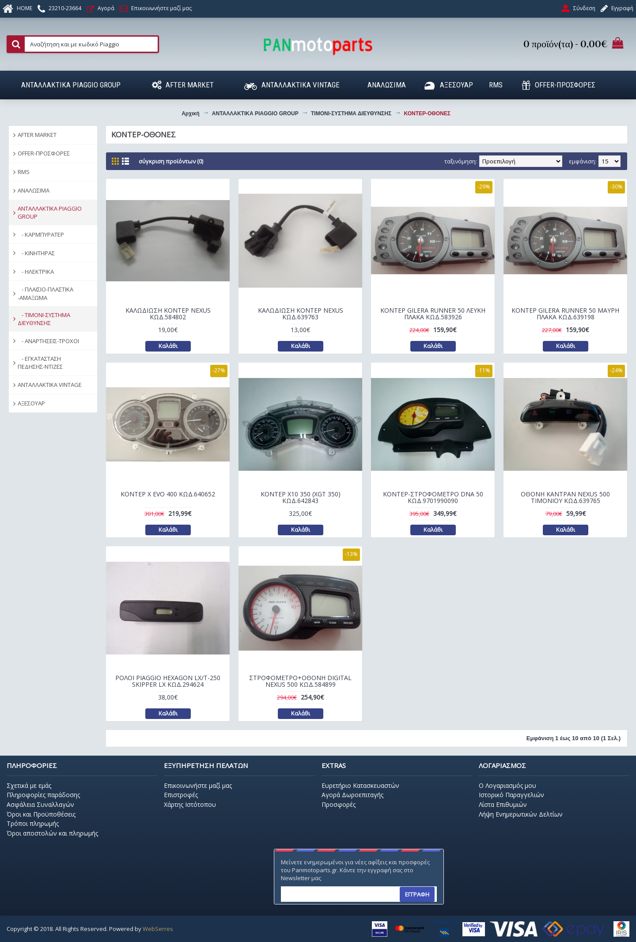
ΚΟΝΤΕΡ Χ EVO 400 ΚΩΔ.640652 (168, 494)
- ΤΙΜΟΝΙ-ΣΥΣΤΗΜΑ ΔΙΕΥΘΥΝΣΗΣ (44, 319)
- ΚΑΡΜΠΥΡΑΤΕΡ (41, 234)
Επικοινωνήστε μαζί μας (198, 785)
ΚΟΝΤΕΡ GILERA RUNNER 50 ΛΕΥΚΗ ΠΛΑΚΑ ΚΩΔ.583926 (432, 313)
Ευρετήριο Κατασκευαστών (360, 785)
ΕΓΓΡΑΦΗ (417, 894)
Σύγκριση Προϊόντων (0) (171, 161)
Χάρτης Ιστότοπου (190, 804)
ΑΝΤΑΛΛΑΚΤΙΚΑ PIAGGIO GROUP (50, 212)
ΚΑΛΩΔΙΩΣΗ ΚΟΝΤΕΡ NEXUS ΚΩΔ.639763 (300, 313)
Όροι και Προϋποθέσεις (41, 814)
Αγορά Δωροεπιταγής (352, 795)
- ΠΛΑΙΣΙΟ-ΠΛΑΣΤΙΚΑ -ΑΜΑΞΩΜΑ (45, 293)
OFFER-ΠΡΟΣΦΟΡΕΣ (44, 153)
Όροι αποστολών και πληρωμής (52, 833)
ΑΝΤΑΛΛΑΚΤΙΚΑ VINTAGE (50, 385)
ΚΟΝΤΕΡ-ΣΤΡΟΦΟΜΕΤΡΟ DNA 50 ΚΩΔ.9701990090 (433, 497)
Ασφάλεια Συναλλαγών (40, 804)
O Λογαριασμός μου (507, 785)
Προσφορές (339, 804)
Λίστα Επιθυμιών (503, 804)
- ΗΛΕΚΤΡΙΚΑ (36, 272)
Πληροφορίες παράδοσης (43, 795)
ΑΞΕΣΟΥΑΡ (31, 403)
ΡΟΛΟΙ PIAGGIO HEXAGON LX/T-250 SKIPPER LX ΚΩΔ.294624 (167, 681)
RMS (24, 172)
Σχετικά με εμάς (29, 785)
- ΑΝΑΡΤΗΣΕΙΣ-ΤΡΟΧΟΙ (48, 341)
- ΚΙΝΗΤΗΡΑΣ (36, 253)
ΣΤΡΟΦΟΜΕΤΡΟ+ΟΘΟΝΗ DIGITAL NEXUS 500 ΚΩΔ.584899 (300, 681)
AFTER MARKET (37, 135)
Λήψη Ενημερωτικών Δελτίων (521, 814)
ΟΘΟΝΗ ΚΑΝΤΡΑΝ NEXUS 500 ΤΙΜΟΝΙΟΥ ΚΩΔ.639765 (565, 497)
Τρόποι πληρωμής (33, 823)
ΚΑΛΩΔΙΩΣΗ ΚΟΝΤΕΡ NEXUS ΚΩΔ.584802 (168, 313)
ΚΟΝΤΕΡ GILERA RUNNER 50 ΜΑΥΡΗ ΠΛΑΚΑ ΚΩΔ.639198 (565, 313)
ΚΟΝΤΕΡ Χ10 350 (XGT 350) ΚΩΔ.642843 (301, 497)
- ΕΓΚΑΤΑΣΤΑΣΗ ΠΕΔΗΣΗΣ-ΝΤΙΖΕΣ (40, 363)
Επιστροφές (181, 795)
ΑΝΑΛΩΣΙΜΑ (33, 190)
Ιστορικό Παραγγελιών (511, 795)
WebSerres (158, 929)
